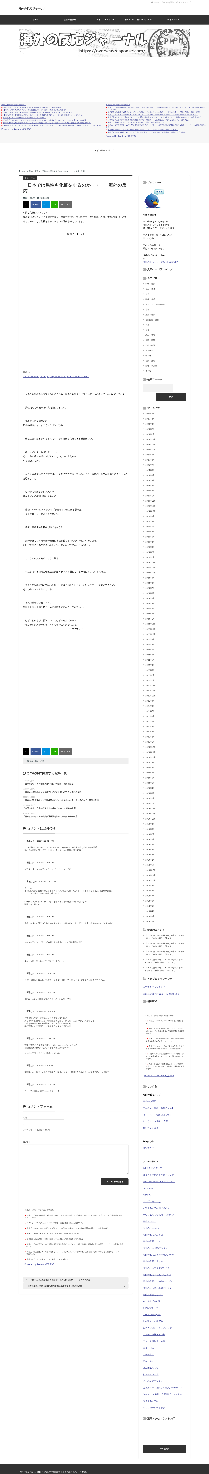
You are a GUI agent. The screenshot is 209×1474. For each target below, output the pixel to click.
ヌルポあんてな (150, 1359)
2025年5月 (150, 466)
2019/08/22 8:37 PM (47, 882)
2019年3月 (150, 846)
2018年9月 (150, 877)
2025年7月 (150, 456)
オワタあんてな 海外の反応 (156, 1199)
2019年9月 (150, 815)
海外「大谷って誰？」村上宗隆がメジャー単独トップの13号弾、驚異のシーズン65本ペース (37, 113)
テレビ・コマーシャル (155, 304)
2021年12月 (150, 677)
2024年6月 (150, 523)
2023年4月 (150, 595)
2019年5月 (150, 836)
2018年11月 (150, 866)
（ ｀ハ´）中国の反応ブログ (158, 1106)
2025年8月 (150, 451)
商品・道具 (150, 289)
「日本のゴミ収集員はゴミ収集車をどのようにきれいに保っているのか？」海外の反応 (61, 800)
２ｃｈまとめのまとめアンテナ (158, 1166)
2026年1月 (150, 425)
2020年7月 (150, 764)
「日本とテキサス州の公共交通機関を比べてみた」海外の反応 (50, 816)
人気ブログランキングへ (155, 978)
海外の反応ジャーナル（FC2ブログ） (161, 262)
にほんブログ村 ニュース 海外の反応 (161, 985)
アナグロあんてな (152, 1193)
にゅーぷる (148, 1339)
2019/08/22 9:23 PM (45, 955)
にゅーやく (148, 1352)
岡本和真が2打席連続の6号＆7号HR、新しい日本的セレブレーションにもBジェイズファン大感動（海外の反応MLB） (47, 123)
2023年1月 (150, 610)
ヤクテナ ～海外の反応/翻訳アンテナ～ (162, 1385)
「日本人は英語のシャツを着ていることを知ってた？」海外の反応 (52, 792)
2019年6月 (150, 831)
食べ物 (148, 356)
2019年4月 (150, 841)
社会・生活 (34, 761)
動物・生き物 (151, 366)
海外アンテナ (149, 1212)
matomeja (148, 1179)
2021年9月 (150, 692)
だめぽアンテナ (150, 1299)
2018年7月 (150, 887)
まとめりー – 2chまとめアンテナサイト (162, 1379)
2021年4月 (150, 718)
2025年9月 (150, 446)
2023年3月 (150, 600)
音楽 (147, 330)
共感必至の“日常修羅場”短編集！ (13, 105)
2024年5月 (150, 528)
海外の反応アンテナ (153, 1232)
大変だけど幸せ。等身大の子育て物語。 (40, 1210)
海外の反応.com (151, 1219)
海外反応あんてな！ (153, 1286)
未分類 (148, 371)
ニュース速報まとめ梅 (154, 1326)
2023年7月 (150, 579)
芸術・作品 (150, 299)
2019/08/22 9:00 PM (45, 936)
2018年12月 (150, 861)
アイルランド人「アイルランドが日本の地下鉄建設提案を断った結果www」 (55, 1223)
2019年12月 (150, 800)
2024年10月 (150, 502)
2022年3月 (150, 661)
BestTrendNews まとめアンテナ (159, 1173)
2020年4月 (150, 779)
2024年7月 (150, 518)
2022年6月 (150, 646)
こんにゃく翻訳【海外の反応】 (158, 1099)
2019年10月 (150, 810)
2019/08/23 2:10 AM (45, 1066)
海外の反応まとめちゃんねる (157, 1272)
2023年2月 (150, 605)
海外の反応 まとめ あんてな (157, 1266)
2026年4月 (150, 410)
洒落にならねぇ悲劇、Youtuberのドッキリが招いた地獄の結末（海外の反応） (32, 107)
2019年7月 (150, 825)
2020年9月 (150, 754)
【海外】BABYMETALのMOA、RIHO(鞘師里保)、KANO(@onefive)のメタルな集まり (35, 110)
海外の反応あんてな (153, 1226)
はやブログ (148, 1139)
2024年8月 (150, 513)
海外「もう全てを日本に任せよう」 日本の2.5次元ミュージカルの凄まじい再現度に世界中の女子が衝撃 (147, 132)
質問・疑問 (150, 340)
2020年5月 (150, 774)
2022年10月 (150, 625)
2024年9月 (150, 507)
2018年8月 (150, 882)
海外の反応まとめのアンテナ (157, 1279)
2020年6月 (150, 769)
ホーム (155, 2)
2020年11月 (150, 743)
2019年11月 (150, 805)
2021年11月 (150, 682)
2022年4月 (150, 656)
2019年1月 (150, 856)
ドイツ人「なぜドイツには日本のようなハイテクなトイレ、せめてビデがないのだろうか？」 (143, 130)
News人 (147, 1186)
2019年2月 (150, 851)
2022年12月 (150, 615)
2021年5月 (150, 713)
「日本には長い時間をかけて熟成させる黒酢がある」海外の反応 (53, 1286)
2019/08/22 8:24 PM (45, 841)
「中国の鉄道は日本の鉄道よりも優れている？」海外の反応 (49, 808)
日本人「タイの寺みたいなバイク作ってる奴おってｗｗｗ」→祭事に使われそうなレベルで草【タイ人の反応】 (45, 120)
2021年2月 (150, 728)
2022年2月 (150, 666)
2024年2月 (150, 543)
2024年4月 (150, 533)
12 (42, 761)
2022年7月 (150, 641)
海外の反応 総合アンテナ (155, 1239)
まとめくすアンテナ (153, 1372)
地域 (147, 309)
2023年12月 (150, 554)
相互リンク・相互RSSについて (139, 20)
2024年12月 (150, 492)
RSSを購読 (168, 2)
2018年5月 (150, 897)
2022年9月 (150, 631)
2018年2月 (150, 913)
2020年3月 (150, 784)
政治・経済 (150, 315)
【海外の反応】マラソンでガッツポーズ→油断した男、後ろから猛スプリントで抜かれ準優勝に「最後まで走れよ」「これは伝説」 (52, 125)
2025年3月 (150, 477)
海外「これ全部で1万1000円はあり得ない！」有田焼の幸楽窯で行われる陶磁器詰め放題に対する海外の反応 (67, 1228)
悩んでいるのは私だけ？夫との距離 (160, 1007)
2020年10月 (150, 748)
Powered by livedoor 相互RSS (16, 129)
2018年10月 (150, 872)
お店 (147, 325)
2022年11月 (150, 620)
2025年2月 (150, 482)
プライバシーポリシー (104, 20)
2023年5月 (150, 589)
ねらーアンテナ (150, 1366)
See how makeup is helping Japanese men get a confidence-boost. (56, 376)
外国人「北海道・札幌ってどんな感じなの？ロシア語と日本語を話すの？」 (136, 122)
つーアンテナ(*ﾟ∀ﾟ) (152, 1306)
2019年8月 (150, 820)
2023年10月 (150, 564)
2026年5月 (150, 405)
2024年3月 (150, 538)
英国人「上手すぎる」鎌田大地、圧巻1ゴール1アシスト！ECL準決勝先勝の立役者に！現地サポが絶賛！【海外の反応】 (153, 115)
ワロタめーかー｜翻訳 (154, 1399)
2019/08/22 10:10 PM (46, 974)
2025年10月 (150, 441)
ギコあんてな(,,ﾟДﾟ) (152, 1292)
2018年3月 (150, 907)
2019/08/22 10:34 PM (46, 993)
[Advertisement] (104, 78)
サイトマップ (183, 2)
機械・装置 (150, 335)
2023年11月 (150, 559)
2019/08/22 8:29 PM (45, 863)
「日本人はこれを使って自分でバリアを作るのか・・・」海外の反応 (58, 1280)
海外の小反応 (149, 1092)
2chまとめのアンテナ (153, 1159)
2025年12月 (150, 431)
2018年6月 (150, 892)
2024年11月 (150, 497)
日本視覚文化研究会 (153, 1312)
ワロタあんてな (150, 1392)
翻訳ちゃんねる (150, 1119)
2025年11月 (150, 436)
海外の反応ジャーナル (36, 8)
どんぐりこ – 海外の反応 (155, 1112)
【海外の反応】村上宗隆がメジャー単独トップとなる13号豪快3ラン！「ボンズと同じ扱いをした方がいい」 (43, 115)
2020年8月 (150, 759)
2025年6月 (150, 461)
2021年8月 (150, 697)
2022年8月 (150, 636)
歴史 (147, 294)
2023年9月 (150, 569)
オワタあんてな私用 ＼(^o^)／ (158, 1206)
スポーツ (149, 350)
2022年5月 (150, 651)
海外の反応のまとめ (153, 1252)
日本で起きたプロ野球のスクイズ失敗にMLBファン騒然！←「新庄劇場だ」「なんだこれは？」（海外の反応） (149, 120)
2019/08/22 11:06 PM (46, 1039)
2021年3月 (150, 723)
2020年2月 (150, 789)
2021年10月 (150, 687)
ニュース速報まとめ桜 (154, 1332)
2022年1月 (150, 672)
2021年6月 (150, 707)
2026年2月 (150, 420)
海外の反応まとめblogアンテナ (158, 1246)
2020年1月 (150, 795)
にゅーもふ (148, 1346)
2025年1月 (150, 487)
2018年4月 (150, 902)
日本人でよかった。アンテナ (157, 1319)
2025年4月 (150, 472)
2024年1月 (150, 548)
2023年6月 (150, 584)
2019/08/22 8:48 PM (45, 917)
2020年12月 (150, 738)
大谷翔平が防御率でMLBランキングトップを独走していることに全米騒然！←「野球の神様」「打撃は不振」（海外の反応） (154, 112)
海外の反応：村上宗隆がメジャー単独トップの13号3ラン (24, 118)
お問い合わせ (70, 20)
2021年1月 (150, 733)
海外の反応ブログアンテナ (156, 1259)
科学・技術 (150, 284)
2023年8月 (150, 574)
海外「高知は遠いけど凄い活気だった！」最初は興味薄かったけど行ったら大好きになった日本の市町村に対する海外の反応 (154, 117)
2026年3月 (150, 415)
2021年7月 (150, 702)
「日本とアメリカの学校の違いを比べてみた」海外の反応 (48, 784)
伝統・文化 (150, 361)
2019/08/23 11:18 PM (46, 1085)
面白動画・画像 (152, 320)
